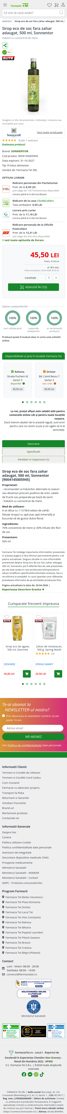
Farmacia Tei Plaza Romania (21, 902)
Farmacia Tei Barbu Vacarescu (22, 897)
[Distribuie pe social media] (5, 45)
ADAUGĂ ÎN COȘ (33, 287)
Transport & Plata (13, 793)
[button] (23, 402)
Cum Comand (10, 782)
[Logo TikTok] (42, 1074)
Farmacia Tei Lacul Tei (17, 912)
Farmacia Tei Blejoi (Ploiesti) (21, 952)
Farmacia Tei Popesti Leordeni (22, 932)
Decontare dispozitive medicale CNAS (25, 857)
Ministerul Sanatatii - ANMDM (20, 872)
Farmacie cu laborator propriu (21, 787)
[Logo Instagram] (36, 1074)
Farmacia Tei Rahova (16, 922)
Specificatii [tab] (33, 451)
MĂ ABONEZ (33, 737)
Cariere (6, 837)
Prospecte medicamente (17, 862)
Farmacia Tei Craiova (16, 947)
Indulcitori (6, 21)
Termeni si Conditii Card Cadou (21, 777)
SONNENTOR (19, 151)
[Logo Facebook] (24, 1074)
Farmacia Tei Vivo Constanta (21, 917)
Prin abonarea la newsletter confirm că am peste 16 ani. (32, 718)
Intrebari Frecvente (14, 803)
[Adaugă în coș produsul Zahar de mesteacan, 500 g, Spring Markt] (58, 674)
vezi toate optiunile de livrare (23, 240)
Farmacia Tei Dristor (16, 907)
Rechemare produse (14, 813)
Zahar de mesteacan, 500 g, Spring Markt (49, 648)
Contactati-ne (10, 818)
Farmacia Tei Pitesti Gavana (21, 937)
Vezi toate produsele (50, 132)
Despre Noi (9, 832)
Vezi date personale (31, 745)
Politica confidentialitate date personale (26, 847)
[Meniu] (5, 5)
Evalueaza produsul (13, 144)
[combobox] (33, 13)
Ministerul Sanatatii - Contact (20, 877)
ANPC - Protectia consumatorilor (22, 883)
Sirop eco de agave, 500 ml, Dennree (18, 648)
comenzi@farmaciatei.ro (22, 974)
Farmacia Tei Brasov (16, 942)
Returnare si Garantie (15, 798)
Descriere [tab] (33, 443)
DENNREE (9, 664)
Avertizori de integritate (16, 852)
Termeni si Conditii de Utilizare (21, 772)
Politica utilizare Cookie (16, 842)
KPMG (49, 1061)
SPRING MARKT (44, 664)
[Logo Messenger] (30, 1074)
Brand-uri (8, 808)
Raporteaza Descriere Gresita (23, 589)
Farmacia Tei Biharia (16, 927)
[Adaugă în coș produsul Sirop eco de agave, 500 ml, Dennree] (27, 674)
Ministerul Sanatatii (14, 867)
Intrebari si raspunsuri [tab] (33, 459)
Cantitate (30, 277)
